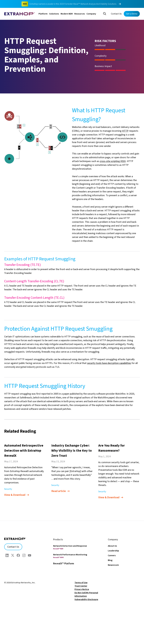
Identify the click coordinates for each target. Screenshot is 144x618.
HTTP (125, 131)
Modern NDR (67, 13)
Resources (79, 13)
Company (91, 13)
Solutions (54, 13)
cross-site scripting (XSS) (113, 161)
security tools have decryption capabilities (109, 363)
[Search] (104, 13)
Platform (43, 13)
